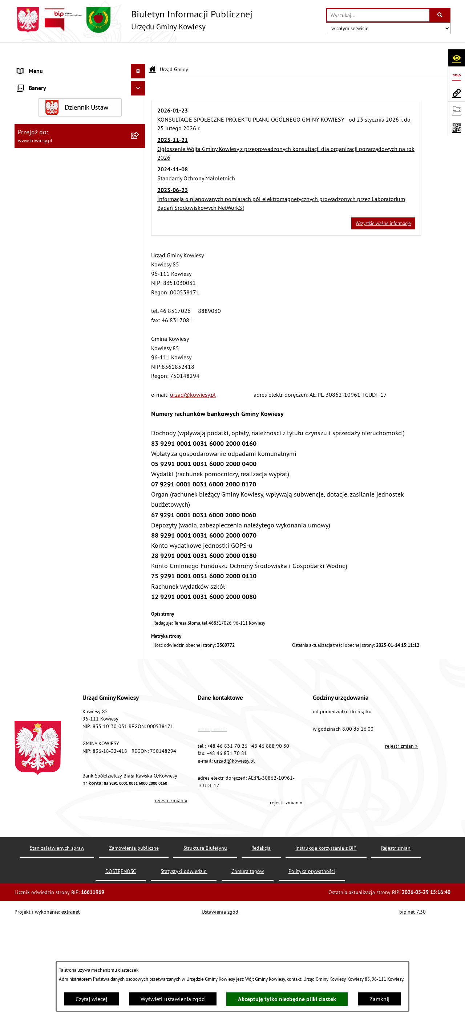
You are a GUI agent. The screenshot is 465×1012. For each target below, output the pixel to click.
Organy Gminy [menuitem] (34, 152)
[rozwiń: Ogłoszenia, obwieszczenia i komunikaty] (140, 350)
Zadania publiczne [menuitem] (40, 410)
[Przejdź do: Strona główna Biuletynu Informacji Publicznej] (152, 50)
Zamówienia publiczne (134, 946)
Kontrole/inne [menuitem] (34, 579)
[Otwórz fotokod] (456, 127)
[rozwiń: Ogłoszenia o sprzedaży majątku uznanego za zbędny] (140, 387)
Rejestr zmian (396, 946)
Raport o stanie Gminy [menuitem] (44, 282)
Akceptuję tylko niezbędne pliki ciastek (287, 999)
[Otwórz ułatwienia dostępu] (456, 57)
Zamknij (379, 999)
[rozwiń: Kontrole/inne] (140, 579)
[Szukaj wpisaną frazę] (440, 15)
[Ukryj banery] (138, 697)
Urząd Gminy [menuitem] (33, 66)
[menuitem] (80, 90)
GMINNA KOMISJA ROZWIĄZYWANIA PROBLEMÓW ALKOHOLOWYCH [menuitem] (62, 444)
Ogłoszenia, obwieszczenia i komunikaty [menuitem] (67, 349)
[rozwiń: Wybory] (140, 506)
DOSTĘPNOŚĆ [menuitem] (35, 622)
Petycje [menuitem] (26, 564)
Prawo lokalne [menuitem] (35, 166)
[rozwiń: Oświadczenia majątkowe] (140, 225)
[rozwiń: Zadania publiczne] (140, 411)
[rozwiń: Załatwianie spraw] (140, 477)
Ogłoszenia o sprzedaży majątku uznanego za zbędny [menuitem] (73, 392)
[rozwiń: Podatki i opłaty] (140, 312)
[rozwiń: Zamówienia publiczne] (140, 210)
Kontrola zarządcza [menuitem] (40, 239)
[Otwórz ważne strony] (456, 110)
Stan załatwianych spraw (57, 946)
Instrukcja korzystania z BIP (325, 946)
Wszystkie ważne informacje (383, 204)
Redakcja (261, 946)
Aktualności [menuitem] (31, 666)
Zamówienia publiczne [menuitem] (45, 210)
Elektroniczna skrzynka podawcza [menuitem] (59, 593)
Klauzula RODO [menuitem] (36, 651)
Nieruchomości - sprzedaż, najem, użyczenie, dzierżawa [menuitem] (71, 368)
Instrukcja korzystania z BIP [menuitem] (51, 608)
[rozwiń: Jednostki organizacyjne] (140, 254)
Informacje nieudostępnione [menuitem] (52, 535)
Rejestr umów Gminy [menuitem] (42, 425)
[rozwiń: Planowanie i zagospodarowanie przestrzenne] (140, 326)
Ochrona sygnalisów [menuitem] (42, 680)
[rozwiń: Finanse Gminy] (140, 196)
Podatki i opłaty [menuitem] (36, 311)
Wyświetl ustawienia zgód (173, 999)
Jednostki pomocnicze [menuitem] (44, 268)
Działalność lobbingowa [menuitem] (47, 491)
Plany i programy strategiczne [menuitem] (53, 297)
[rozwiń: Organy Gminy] (140, 152)
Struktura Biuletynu (205, 946)
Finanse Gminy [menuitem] (35, 195)
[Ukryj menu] (138, 52)
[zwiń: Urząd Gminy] (140, 67)
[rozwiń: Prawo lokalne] (140, 167)
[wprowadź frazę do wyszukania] (378, 15)
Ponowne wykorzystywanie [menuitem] (50, 550)
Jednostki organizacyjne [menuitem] (46, 253)
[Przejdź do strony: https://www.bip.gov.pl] (456, 75)
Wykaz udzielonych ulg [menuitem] (45, 462)
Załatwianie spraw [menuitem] (40, 477)
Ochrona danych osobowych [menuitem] (52, 637)
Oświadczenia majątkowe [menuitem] (48, 224)
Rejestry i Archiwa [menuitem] (38, 521)
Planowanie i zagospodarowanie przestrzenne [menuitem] (57, 331)
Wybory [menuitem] (26, 506)
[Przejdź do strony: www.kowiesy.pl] (456, 92)
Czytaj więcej (91, 999)
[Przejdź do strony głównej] (133, 20)
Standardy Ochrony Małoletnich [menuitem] (56, 181)
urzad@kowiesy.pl (193, 375)
